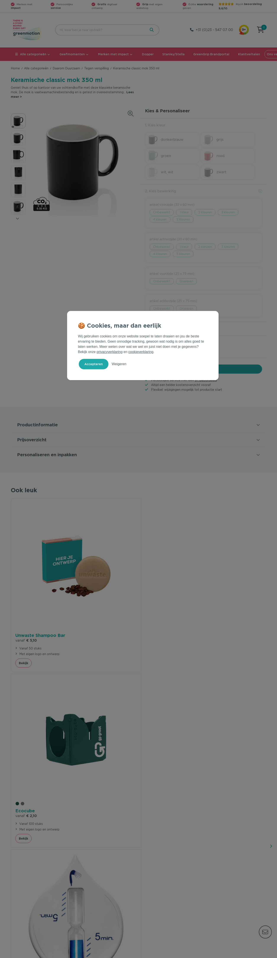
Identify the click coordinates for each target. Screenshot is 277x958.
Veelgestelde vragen (91, 884)
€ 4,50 (218, 558)
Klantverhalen (249, 54)
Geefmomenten (72, 54)
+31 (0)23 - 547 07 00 (214, 30)
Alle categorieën (30, 54)
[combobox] (100, 30)
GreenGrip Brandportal (211, 54)
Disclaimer (258, 954)
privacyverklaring (109, 352)
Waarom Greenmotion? (223, 884)
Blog (209, 898)
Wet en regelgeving (90, 891)
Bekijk (23, 586)
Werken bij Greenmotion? (224, 891)
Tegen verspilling (96, 68)
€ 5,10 (26, 558)
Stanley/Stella (173, 54)
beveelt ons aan (43, 695)
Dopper (148, 54)
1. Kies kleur (155, 125)
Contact (82, 878)
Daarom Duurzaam (66, 68)
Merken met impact (113, 54)
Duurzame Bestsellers (157, 891)
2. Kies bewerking (160, 175)
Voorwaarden (197, 954)
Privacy (219, 954)
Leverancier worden (155, 898)
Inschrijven (224, 830)
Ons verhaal (214, 878)
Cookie (238, 954)
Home (15, 68)
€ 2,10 (90, 558)
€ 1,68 (153, 564)
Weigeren (119, 364)
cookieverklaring (140, 352)
